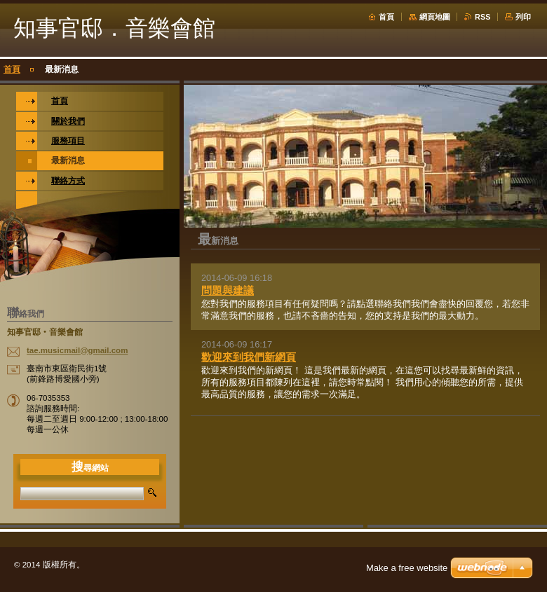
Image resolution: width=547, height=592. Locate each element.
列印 (523, 17)
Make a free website (406, 568)
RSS (482, 17)
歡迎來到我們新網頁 (248, 357)
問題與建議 (227, 290)
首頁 (386, 17)
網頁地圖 (434, 17)
